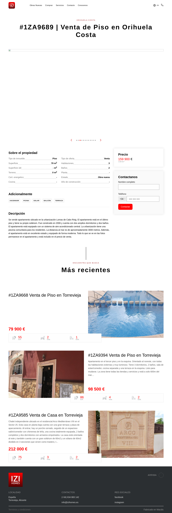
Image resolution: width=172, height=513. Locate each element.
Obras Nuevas (36, 5)
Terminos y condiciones (20, 509)
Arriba (156, 475)
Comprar (49, 5)
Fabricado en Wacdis (153, 509)
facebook (119, 497)
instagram (119, 502)
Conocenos (83, 5)
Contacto (71, 5)
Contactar (125, 206)
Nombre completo (126, 182)
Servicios (60, 5)
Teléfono (122, 194)
